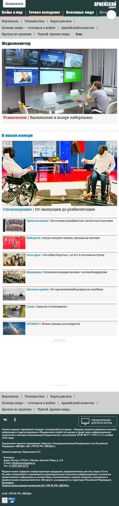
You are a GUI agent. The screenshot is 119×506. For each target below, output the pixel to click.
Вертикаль (10, 21)
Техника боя (34, 21)
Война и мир (12, 12)
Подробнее (8, 482)
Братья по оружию (17, 34)
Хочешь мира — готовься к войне (28, 27)
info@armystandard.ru (23, 463)
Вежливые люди (80, 12)
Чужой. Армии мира (53, 34)
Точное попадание (44, 12)
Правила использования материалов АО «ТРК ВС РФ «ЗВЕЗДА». (36, 485)
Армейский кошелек (77, 27)
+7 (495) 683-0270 (19, 465)
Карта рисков (60, 21)
